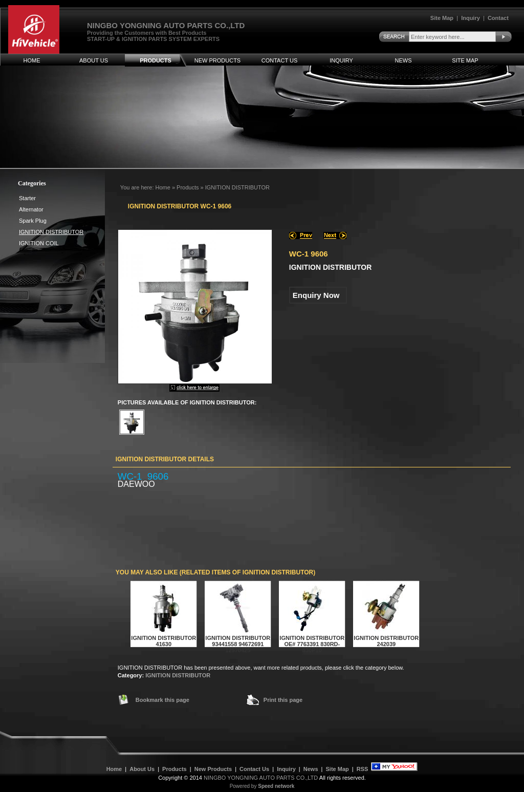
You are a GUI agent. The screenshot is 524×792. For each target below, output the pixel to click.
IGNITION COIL (39, 243)
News (403, 60)
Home (32, 60)
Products (155, 60)
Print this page (283, 700)
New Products (217, 60)
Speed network (276, 786)
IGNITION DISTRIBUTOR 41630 (163, 641)
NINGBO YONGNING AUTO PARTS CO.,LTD (261, 778)
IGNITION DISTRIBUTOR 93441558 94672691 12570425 (237, 644)
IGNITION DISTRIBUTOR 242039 (386, 641)
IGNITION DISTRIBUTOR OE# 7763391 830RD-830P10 (311, 644)
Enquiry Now (316, 295)
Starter (27, 198)
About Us (93, 60)
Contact (498, 18)
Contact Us (279, 60)
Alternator (31, 209)
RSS (362, 769)
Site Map (441, 18)
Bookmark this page (162, 700)
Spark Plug (33, 221)
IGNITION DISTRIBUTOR (177, 675)
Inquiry (470, 18)
